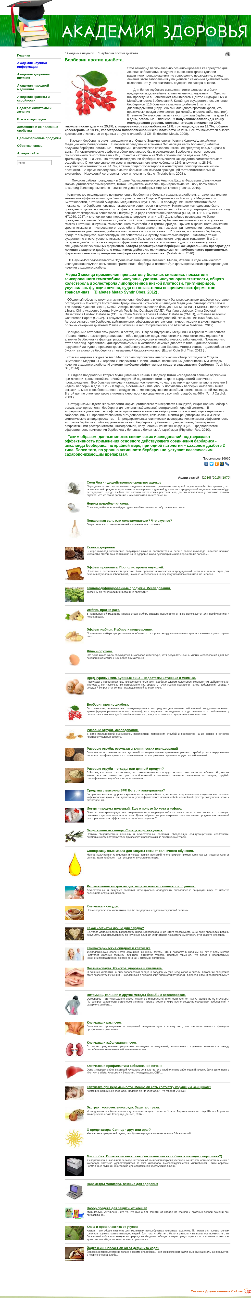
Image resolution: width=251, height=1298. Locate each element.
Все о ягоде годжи (31, 119)
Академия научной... (81, 53)
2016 (206, 477)
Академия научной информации (32, 64)
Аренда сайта (28, 153)
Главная (23, 55)
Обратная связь (29, 145)
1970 (225, 477)
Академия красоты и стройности (33, 98)
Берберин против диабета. (119, 53)
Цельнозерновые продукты (39, 138)
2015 (216, 477)
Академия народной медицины (33, 87)
